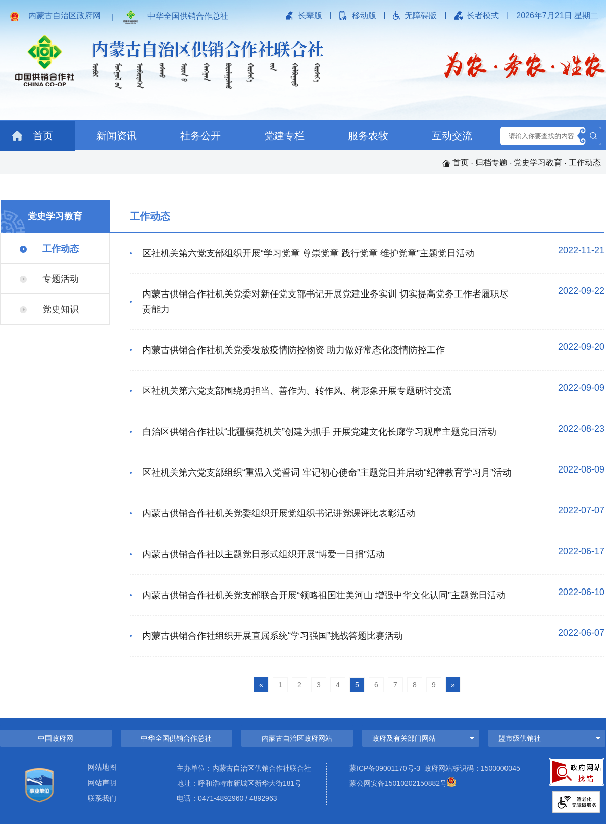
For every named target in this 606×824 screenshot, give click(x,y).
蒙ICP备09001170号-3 (384, 768)
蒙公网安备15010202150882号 (398, 783)
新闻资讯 (116, 135)
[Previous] (261, 684)
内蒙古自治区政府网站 (297, 738)
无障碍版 (421, 15)
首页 (32, 135)
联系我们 (102, 798)
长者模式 (483, 15)
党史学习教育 (538, 162)
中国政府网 (55, 738)
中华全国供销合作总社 (187, 16)
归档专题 (491, 162)
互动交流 (452, 135)
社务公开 (200, 135)
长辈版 (310, 15)
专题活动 (49, 279)
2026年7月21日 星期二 (557, 15)
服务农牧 (368, 135)
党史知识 (49, 309)
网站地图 (102, 767)
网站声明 (102, 783)
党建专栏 (284, 135)
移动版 (364, 15)
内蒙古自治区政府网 (64, 16)
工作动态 (585, 162)
